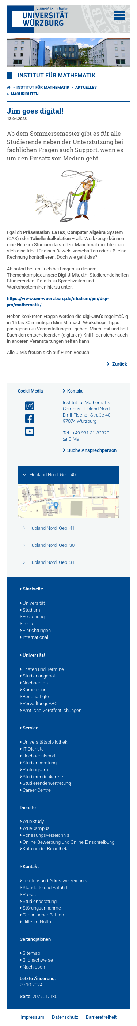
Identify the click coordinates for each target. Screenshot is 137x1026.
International (34, 638)
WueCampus (35, 829)
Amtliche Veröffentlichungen (50, 711)
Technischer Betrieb (42, 915)
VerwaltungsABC (38, 704)
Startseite (31, 589)
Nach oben (32, 967)
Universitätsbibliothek (43, 742)
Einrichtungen (35, 631)
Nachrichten (25, 94)
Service (29, 728)
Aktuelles (86, 87)
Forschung (32, 617)
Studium (30, 610)
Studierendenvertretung (45, 783)
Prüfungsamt (35, 770)
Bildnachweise (36, 960)
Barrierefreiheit (101, 1017)
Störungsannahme (40, 908)
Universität (32, 603)
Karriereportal (35, 690)
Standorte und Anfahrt (44, 888)
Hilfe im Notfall (36, 922)
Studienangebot (37, 676)
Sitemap (30, 953)
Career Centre (35, 790)
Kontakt (75, 391)
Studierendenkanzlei (42, 777)
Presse (28, 895)
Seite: (25, 996)
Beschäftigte (34, 697)
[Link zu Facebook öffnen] (26, 419)
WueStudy (32, 822)
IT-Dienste (32, 749)
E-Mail (75, 439)
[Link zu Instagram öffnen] (26, 406)
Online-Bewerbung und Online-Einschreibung (67, 842)
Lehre (27, 624)
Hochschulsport (38, 756)
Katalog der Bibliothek (43, 849)
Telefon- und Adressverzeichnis (53, 881)
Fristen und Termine (42, 670)
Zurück (119, 364)
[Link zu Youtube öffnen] (26, 431)
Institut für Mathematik (56, 75)
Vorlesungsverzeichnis (44, 835)
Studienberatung (38, 763)
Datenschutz (65, 1017)
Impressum (32, 1017)
